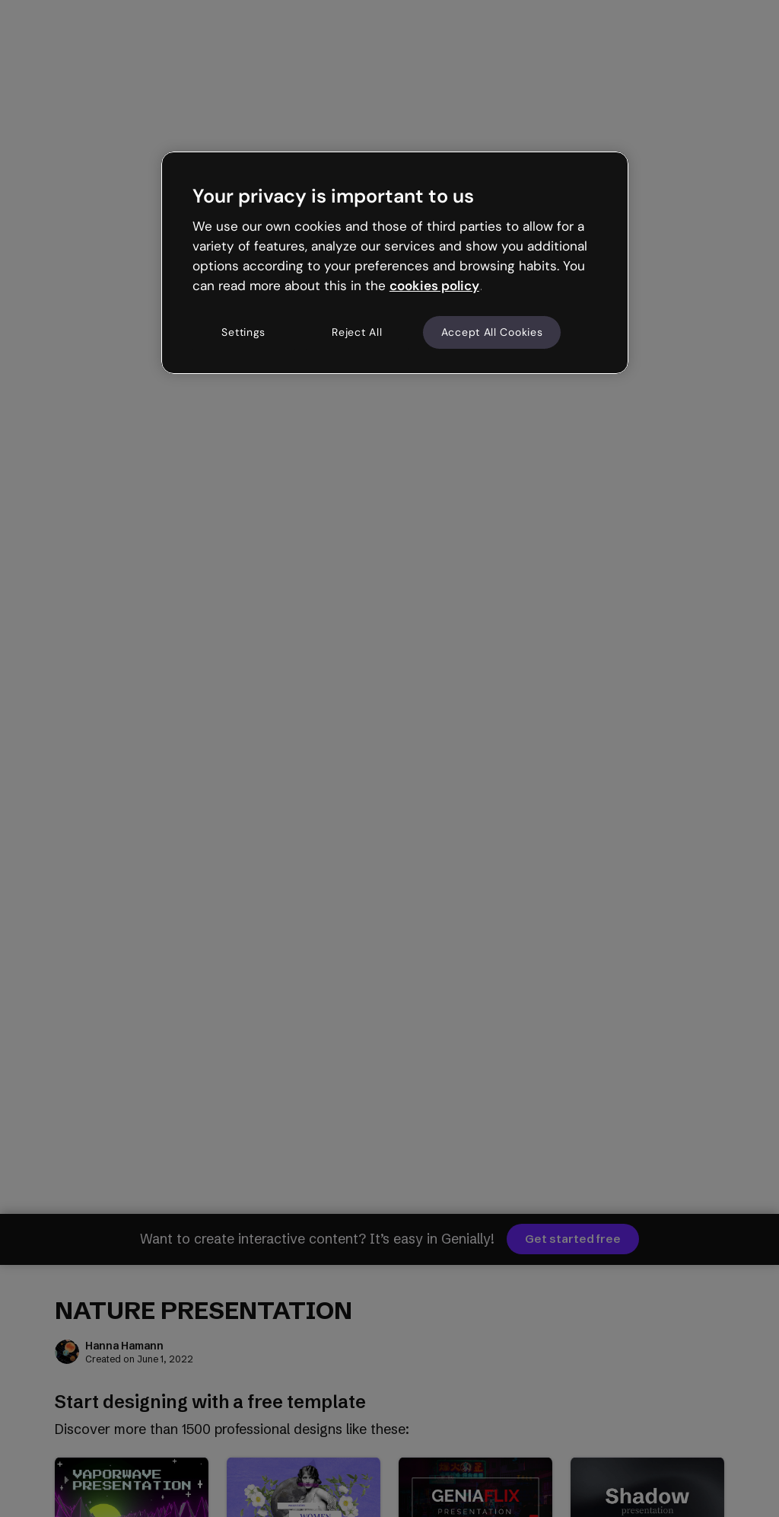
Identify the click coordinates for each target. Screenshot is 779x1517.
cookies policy (434, 285)
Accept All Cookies (492, 332)
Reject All (357, 332)
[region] (394, 263)
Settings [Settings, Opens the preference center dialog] (243, 332)
